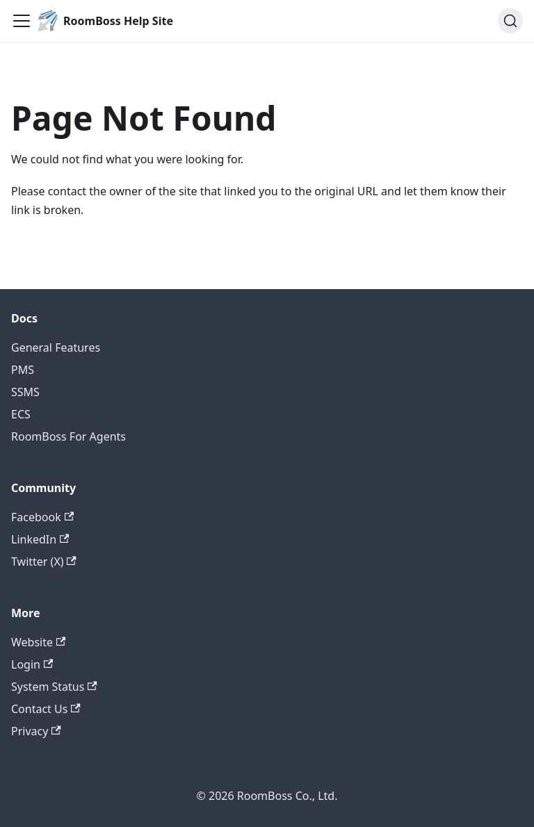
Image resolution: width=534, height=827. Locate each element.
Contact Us (46, 709)
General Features (55, 347)
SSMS (25, 392)
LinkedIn (40, 539)
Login (32, 664)
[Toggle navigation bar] (21, 20)
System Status (54, 686)
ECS (21, 414)
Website (38, 642)
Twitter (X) (43, 561)
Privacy (36, 731)
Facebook (42, 517)
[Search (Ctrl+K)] (510, 20)
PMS (22, 369)
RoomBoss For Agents (68, 436)
